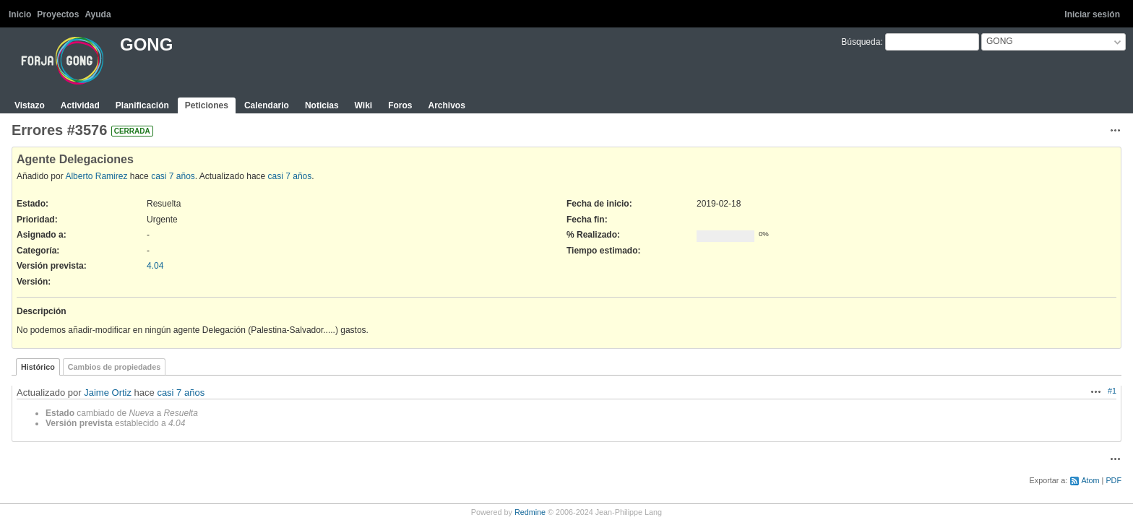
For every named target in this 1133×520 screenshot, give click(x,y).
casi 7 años (173, 176)
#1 (1112, 390)
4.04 (155, 266)
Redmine (530, 512)
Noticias (322, 105)
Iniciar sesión (1092, 14)
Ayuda (98, 14)
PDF (1113, 480)
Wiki (364, 105)
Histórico (38, 367)
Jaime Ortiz (108, 392)
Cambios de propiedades (114, 367)
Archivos (446, 105)
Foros (400, 105)
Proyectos (58, 14)
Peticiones (206, 105)
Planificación (142, 105)
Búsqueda (860, 42)
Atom (1090, 480)
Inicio (20, 14)
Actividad (80, 105)
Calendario (266, 105)
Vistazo (29, 105)
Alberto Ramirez (96, 176)
